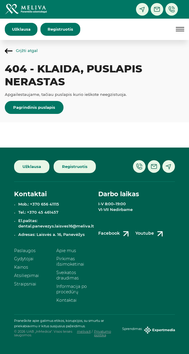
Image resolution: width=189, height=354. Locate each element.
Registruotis (60, 29)
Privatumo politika (102, 333)
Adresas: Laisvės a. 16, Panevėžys (51, 234)
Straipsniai (25, 284)
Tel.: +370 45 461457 (38, 212)
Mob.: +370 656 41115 (38, 204)
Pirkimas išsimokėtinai (70, 261)
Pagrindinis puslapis (34, 107)
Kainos (21, 267)
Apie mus (66, 250)
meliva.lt (84, 332)
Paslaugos (25, 250)
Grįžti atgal (21, 50)
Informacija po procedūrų (71, 289)
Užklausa (21, 29)
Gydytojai (24, 258)
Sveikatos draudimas (67, 275)
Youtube (150, 234)
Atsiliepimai (26, 275)
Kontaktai (66, 300)
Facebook (114, 234)
